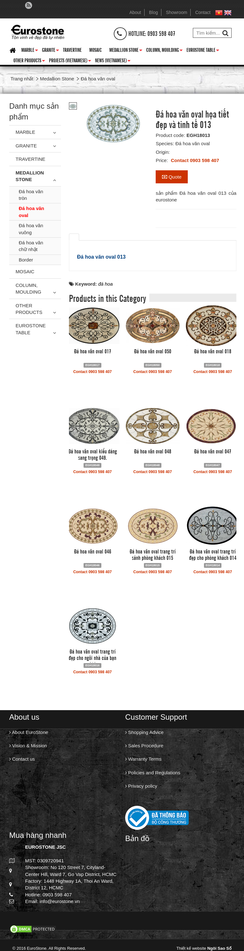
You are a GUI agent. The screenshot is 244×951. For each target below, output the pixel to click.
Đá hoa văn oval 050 (152, 351)
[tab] (74, 237)
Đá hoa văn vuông (31, 229)
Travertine (72, 49)
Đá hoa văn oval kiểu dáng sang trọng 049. (92, 454)
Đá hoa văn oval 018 (212, 351)
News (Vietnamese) (113, 61)
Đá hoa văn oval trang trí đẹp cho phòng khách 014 (212, 554)
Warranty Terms (143, 759)
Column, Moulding (164, 51)
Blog (153, 12)
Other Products (29, 61)
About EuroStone (28, 732)
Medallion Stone (125, 51)
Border (26, 259)
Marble (29, 51)
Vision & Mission (28, 745)
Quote (171, 177)
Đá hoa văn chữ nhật (31, 246)
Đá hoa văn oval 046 (92, 551)
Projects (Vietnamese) (70, 61)
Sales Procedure (144, 745)
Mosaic (95, 49)
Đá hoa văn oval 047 (212, 451)
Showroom (176, 12)
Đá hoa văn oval (31, 212)
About (135, 12)
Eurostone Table (202, 51)
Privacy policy (141, 786)
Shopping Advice (144, 732)
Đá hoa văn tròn (31, 195)
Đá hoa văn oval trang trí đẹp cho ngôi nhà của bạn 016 (92, 657)
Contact (202, 12)
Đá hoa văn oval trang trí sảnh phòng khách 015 (153, 554)
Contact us (22, 759)
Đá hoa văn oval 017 (92, 351)
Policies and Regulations (152, 772)
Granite (50, 51)
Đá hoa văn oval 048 (152, 451)
